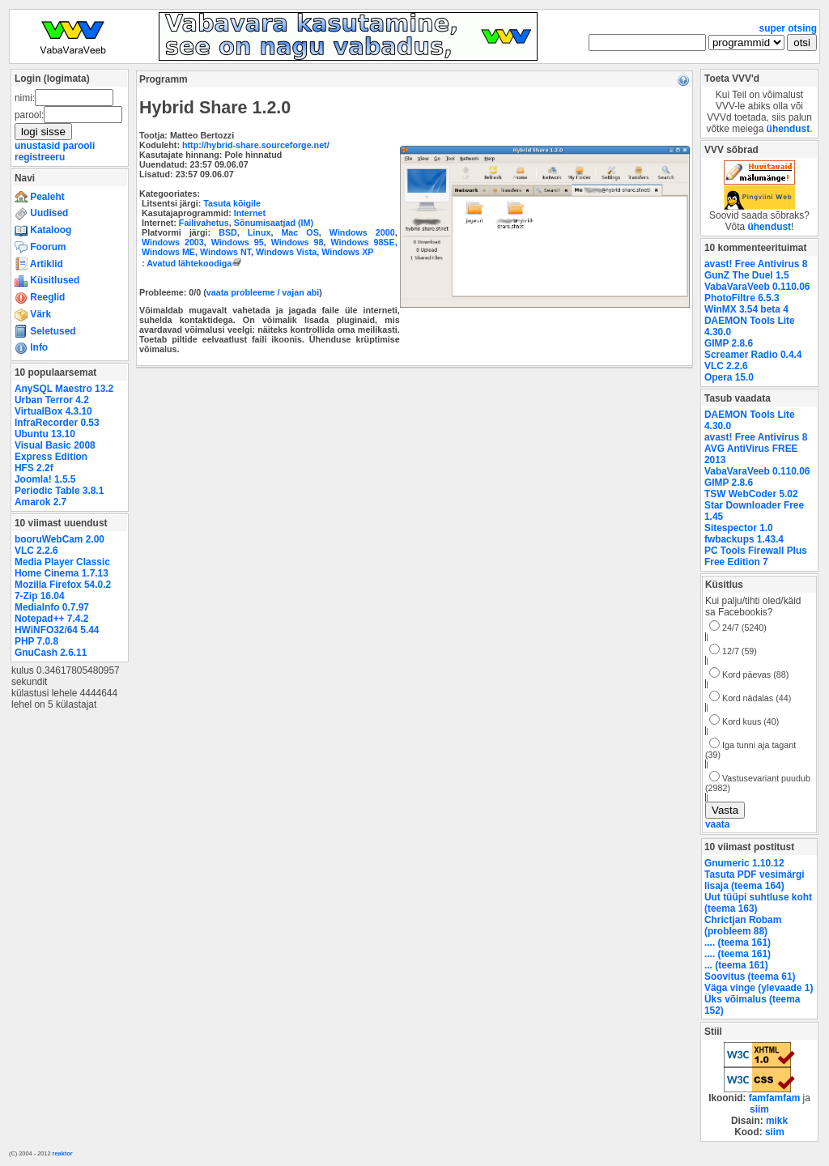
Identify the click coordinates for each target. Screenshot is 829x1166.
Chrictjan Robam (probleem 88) (742, 925)
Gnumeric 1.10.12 (744, 863)
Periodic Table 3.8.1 (59, 490)
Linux (259, 232)
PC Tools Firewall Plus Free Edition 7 (755, 556)
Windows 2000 (362, 232)
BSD (228, 232)
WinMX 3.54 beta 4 (746, 309)
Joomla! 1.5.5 (45, 479)
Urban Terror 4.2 (52, 400)
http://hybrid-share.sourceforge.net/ (255, 145)
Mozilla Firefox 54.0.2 (63, 584)
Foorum (40, 247)
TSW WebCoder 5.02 (751, 494)
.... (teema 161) (737, 942)
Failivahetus (204, 223)
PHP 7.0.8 (36, 641)
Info (31, 347)
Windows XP (347, 252)
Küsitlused (47, 280)
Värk (33, 314)
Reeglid (40, 297)
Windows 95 (237, 242)
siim (759, 1109)
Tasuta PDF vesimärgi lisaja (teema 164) (754, 880)
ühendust (788, 128)
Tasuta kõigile (232, 203)
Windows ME (168, 252)
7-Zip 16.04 (40, 596)
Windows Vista (286, 252)
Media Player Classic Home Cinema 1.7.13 (62, 567)
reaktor (63, 1153)
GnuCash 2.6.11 (51, 652)
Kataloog (43, 230)
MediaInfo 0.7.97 (52, 607)
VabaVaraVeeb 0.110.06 (757, 286)
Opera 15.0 (729, 377)
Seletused (45, 331)
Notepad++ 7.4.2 (51, 618)
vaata (717, 824)
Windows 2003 (173, 242)
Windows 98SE (363, 242)
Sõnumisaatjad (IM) (273, 223)
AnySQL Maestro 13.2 (64, 388)
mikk (777, 1120)
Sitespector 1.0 (738, 528)
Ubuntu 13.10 (45, 434)
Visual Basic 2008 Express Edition (55, 451)
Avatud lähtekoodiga (195, 263)
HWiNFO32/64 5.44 (57, 630)
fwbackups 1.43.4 (744, 539)
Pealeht (40, 196)
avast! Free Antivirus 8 (755, 264)
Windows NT (225, 252)
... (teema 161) (736, 965)
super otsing (788, 28)
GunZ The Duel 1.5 (746, 275)
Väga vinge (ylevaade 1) (758, 988)
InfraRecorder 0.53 (57, 422)
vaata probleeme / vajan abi (262, 292)
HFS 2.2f (34, 468)
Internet (250, 213)
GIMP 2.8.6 (728, 343)
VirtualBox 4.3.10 (53, 411)
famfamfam (775, 1098)
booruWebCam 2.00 (59, 539)
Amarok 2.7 (40, 502)
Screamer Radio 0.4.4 (752, 354)
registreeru (40, 157)
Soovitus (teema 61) (749, 976)
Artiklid (39, 264)
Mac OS (299, 232)
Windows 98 (297, 242)
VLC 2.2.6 (36, 550)
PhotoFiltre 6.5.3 (742, 298)
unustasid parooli (55, 145)
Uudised (41, 213)
